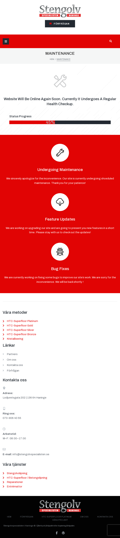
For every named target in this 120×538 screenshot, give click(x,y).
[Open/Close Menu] (6, 41)
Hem (52, 59)
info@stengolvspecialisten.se (31, 454)
